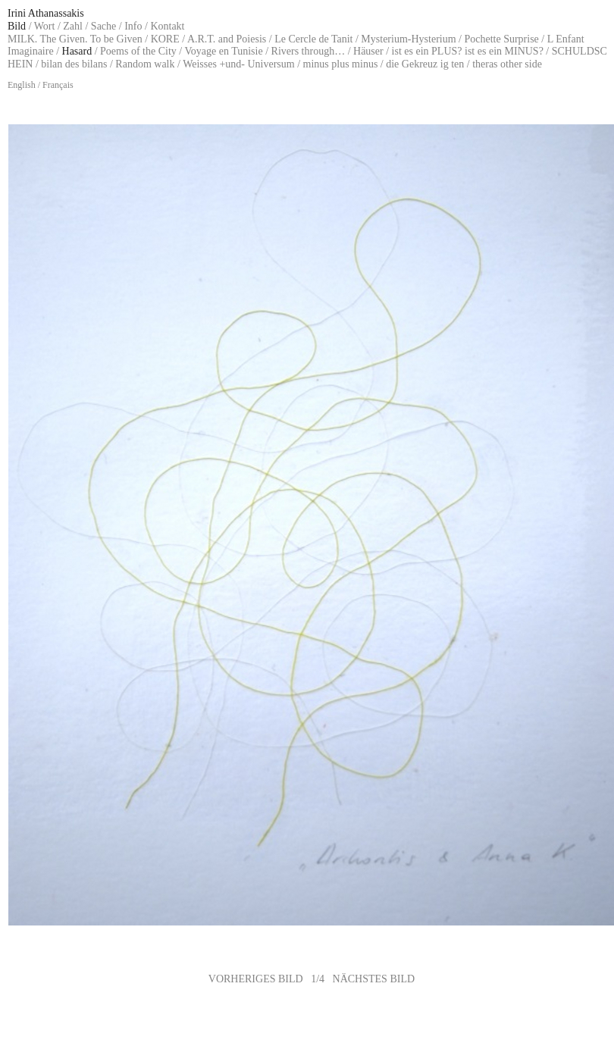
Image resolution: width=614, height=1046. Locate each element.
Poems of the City (138, 51)
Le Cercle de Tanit (313, 39)
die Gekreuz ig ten (425, 64)
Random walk (144, 64)
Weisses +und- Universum (239, 64)
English (22, 85)
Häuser (368, 51)
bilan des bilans (74, 64)
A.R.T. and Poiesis (226, 39)
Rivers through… (308, 51)
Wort (44, 26)
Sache (103, 26)
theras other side (507, 64)
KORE (165, 39)
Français (58, 85)
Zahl (73, 26)
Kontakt (167, 26)
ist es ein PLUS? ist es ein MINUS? (468, 51)
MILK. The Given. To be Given (75, 39)
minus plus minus (340, 64)
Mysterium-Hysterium (408, 39)
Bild (17, 26)
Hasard (77, 51)
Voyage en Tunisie (223, 51)
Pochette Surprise (501, 39)
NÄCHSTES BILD (374, 979)
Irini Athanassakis (46, 13)
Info (133, 26)
